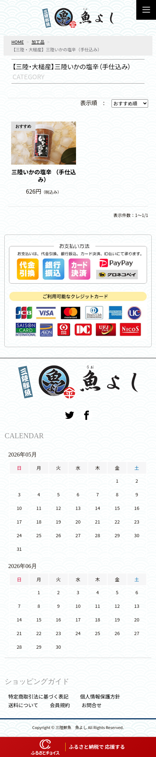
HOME (17, 42)
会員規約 (60, 705)
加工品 (38, 42)
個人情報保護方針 (100, 696)
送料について (23, 705)
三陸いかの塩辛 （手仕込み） (43, 175)
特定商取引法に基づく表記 (38, 696)
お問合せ (91, 705)
